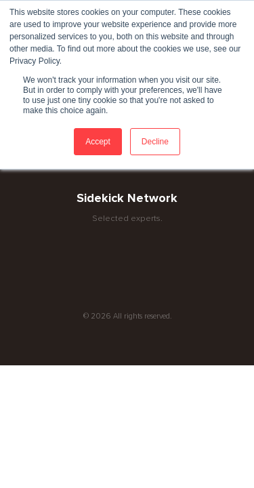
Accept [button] (97, 141)
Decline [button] (155, 141)
